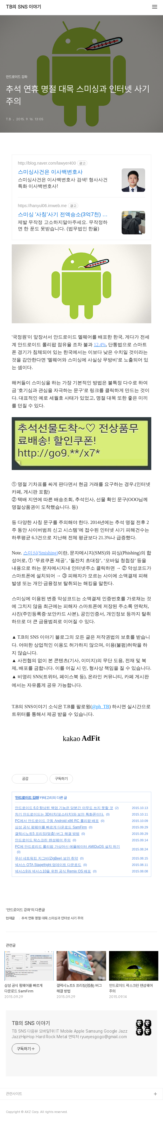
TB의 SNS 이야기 (23, 7)
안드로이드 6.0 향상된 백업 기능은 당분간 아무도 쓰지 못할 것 (64, 808)
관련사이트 (14, 1094)
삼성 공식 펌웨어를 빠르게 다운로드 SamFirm (51, 827)
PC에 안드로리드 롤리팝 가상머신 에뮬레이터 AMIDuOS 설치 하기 (67, 847)
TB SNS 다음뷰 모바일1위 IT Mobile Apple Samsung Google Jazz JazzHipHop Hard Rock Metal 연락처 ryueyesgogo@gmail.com (70, 1034)
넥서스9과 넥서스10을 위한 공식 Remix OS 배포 (53, 871)
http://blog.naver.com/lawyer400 (47, 163)
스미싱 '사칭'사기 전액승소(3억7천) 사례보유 (63, 215)
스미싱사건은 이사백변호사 (50, 172)
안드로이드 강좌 (26, 798)
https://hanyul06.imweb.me (42, 205)
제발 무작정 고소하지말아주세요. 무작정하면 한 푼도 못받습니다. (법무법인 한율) (63, 225)
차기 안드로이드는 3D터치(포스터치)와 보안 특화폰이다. (59, 814)
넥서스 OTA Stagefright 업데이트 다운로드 (48, 865)
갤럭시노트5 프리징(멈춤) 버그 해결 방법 (47, 834)
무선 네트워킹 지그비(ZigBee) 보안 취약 (46, 858)
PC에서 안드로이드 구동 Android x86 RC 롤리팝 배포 (57, 821)
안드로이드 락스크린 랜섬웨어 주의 (43, 840)
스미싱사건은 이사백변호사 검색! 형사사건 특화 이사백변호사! (63, 183)
